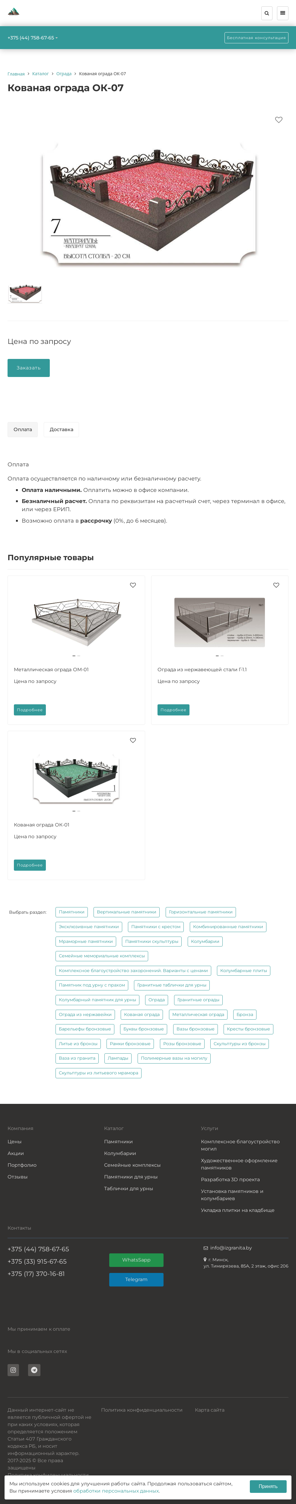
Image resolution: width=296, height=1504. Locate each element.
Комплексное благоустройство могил (240, 1145)
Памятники (71, 912)
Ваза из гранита (77, 1058)
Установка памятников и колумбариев (232, 1194)
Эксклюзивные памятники (89, 926)
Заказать (29, 368)
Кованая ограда (142, 1014)
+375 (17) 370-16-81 (36, 1273)
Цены (15, 1141)
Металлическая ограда (198, 1014)
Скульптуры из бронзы (240, 1043)
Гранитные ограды (198, 999)
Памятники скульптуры (151, 941)
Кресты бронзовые (248, 1029)
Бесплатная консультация (256, 38)
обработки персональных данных (116, 1491)
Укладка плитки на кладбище (238, 1210)
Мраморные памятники (86, 941)
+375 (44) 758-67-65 (31, 38)
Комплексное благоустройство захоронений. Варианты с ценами (133, 970)
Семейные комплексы (132, 1165)
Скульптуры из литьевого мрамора (98, 1073)
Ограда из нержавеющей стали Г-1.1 (202, 669)
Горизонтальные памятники (201, 912)
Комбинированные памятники (228, 926)
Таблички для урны (128, 1188)
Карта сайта (209, 1410)
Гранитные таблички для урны (171, 985)
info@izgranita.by (231, 1248)
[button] (74, 656)
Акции (16, 1153)
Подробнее (30, 710)
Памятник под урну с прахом (92, 985)
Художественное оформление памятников (239, 1164)
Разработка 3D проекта (230, 1179)
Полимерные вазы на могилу (174, 1058)
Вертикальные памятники (126, 912)
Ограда (156, 999)
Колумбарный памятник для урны (97, 999)
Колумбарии (205, 941)
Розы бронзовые (182, 1043)
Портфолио (22, 1165)
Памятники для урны (131, 1177)
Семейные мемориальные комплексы (102, 956)
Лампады (118, 1058)
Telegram (136, 1279)
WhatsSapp (136, 1260)
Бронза (245, 1014)
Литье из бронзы (78, 1043)
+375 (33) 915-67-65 (37, 1261)
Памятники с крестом (155, 926)
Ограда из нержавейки (85, 1014)
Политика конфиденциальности (48, 1475)
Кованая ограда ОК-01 (41, 825)
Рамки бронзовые (130, 1043)
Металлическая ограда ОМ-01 (51, 669)
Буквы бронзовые (143, 1029)
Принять (268, 1486)
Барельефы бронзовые (85, 1029)
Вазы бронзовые (196, 1029)
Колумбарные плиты (243, 970)
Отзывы (18, 1177)
